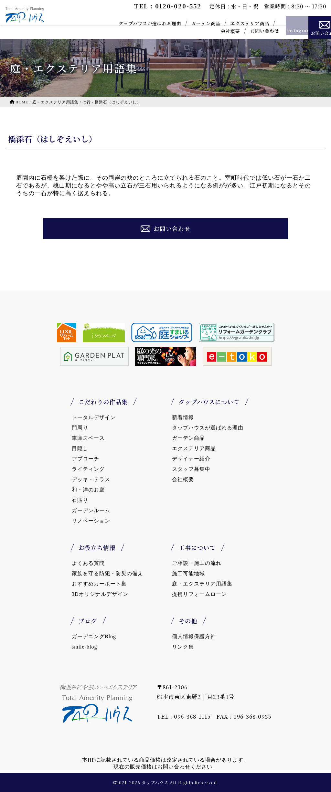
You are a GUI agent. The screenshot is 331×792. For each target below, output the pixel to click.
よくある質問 (88, 563)
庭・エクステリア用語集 (202, 583)
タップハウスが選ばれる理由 (130, 23)
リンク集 (183, 646)
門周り (80, 427)
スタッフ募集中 (191, 469)
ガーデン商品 (186, 23)
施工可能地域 (188, 573)
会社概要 (210, 31)
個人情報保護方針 (194, 636)
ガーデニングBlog (94, 636)
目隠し (80, 448)
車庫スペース (88, 438)
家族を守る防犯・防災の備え (107, 573)
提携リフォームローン (199, 594)
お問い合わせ (245, 30)
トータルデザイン (94, 417)
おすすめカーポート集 (99, 583)
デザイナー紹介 (191, 458)
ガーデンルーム (91, 510)
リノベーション (91, 520)
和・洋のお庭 (88, 489)
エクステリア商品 (230, 23)
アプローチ (85, 458)
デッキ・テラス (91, 479)
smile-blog (84, 646)
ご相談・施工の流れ (196, 563)
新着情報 (183, 417)
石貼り (80, 500)
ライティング (88, 469)
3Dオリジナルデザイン (100, 594)
